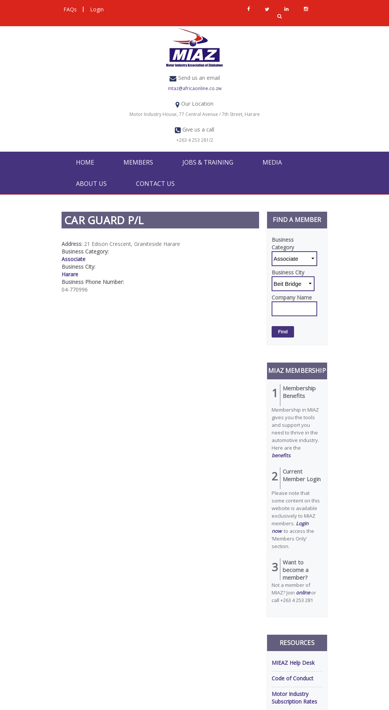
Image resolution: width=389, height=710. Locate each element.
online (303, 592)
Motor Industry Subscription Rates (294, 697)
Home (85, 162)
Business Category (283, 243)
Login (97, 9)
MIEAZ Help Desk (293, 662)
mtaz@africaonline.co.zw (194, 88)
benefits (281, 455)
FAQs (70, 9)
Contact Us (155, 183)
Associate (73, 259)
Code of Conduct (292, 678)
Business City (288, 272)
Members (138, 162)
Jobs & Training (207, 162)
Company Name (292, 297)
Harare (70, 274)
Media (272, 162)
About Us (91, 183)
